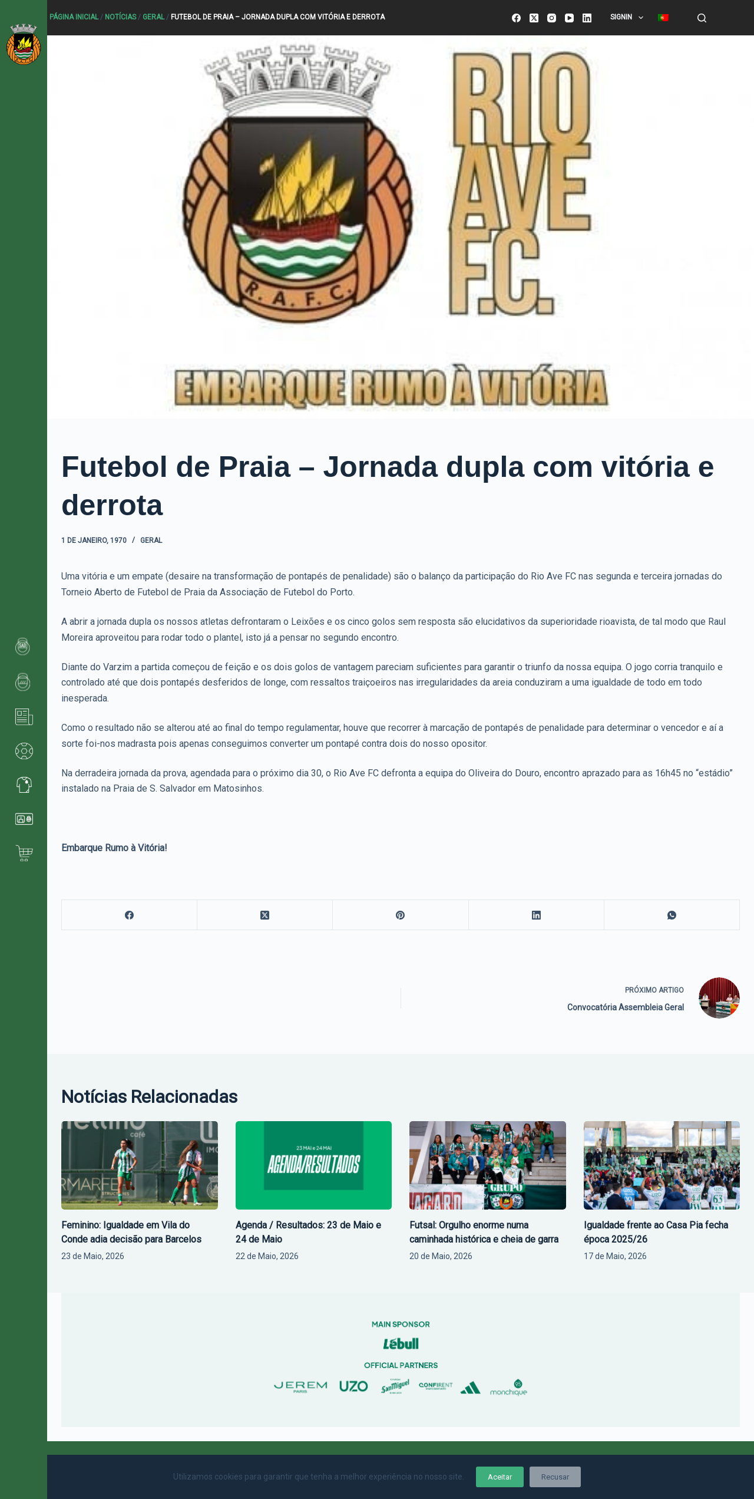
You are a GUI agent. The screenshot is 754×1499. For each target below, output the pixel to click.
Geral (153, 17)
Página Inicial (73, 17)
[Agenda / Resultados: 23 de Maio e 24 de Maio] (314, 1165)
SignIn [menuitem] (628, 18)
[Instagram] (551, 18)
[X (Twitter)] (534, 18)
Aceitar (500, 1476)
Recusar (555, 1476)
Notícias (120, 17)
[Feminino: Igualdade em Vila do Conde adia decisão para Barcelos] (139, 1165)
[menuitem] (663, 17)
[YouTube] (569, 18)
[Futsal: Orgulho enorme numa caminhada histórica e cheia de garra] (487, 1165)
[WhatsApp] (672, 915)
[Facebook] (516, 18)
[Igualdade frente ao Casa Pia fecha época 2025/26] (662, 1165)
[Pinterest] (400, 915)
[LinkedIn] (587, 18)
